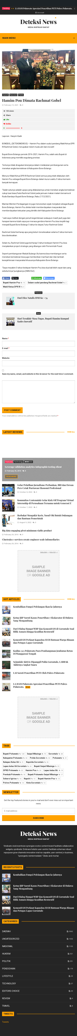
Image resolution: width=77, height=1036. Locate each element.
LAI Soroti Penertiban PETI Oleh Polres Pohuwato (38, 672)
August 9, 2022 (25, 522)
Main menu (9, 38)
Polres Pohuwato (13, 783)
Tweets (5, 1022)
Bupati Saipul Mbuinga (46, 766)
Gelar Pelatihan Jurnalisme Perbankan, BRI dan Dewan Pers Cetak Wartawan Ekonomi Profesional (45, 487)
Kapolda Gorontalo (37, 762)
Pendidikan (8, 968)
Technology (18, 462)
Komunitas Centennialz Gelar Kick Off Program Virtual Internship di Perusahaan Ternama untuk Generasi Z (45, 502)
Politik (21, 95)
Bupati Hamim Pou (14, 283)
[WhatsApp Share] (36, 278)
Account (40, 13)
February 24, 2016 (11, 535)
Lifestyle (7, 976)
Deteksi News (38, 22)
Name (5, 338)
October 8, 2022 (25, 492)
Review (6, 998)
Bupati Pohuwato (13, 754)
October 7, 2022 (25, 507)
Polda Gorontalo (40, 758)
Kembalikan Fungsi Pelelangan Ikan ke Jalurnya (37, 606)
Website (5, 358)
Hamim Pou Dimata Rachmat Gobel (31, 100)
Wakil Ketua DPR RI (13, 287)
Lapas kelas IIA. (53, 770)
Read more (11, 477)
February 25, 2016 (14, 471)
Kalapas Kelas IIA (13, 762)
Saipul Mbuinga (36, 754)
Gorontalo (56, 754)
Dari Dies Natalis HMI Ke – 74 (32, 297)
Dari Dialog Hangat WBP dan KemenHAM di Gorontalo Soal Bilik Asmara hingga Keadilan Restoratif (43, 630)
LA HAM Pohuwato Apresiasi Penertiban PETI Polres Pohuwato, (43, 8)
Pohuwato (60, 758)
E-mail (5, 348)
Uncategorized (10, 939)
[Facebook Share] (6, 278)
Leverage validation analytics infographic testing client (33, 466)
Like (6, 120)
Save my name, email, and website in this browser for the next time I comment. (38, 374)
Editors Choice (10, 991)
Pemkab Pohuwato (14, 774)
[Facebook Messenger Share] (48, 278)
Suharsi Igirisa (12, 779)
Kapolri (29, 779)
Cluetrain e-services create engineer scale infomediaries (30, 539)
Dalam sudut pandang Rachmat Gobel (47, 283)
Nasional (13, 95)
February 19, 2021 (11, 105)
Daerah (5, 95)
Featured (8, 462)
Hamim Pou (33, 770)
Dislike (7, 124)
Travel (6, 1006)
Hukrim (6, 953)
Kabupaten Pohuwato (15, 758)
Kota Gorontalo (35, 783)
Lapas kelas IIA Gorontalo (17, 766)
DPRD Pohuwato (13, 770)
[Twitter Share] (15, 278)
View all (71, 432)
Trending (6, 8)
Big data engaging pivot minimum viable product (27, 530)
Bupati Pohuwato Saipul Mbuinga (45, 774)
